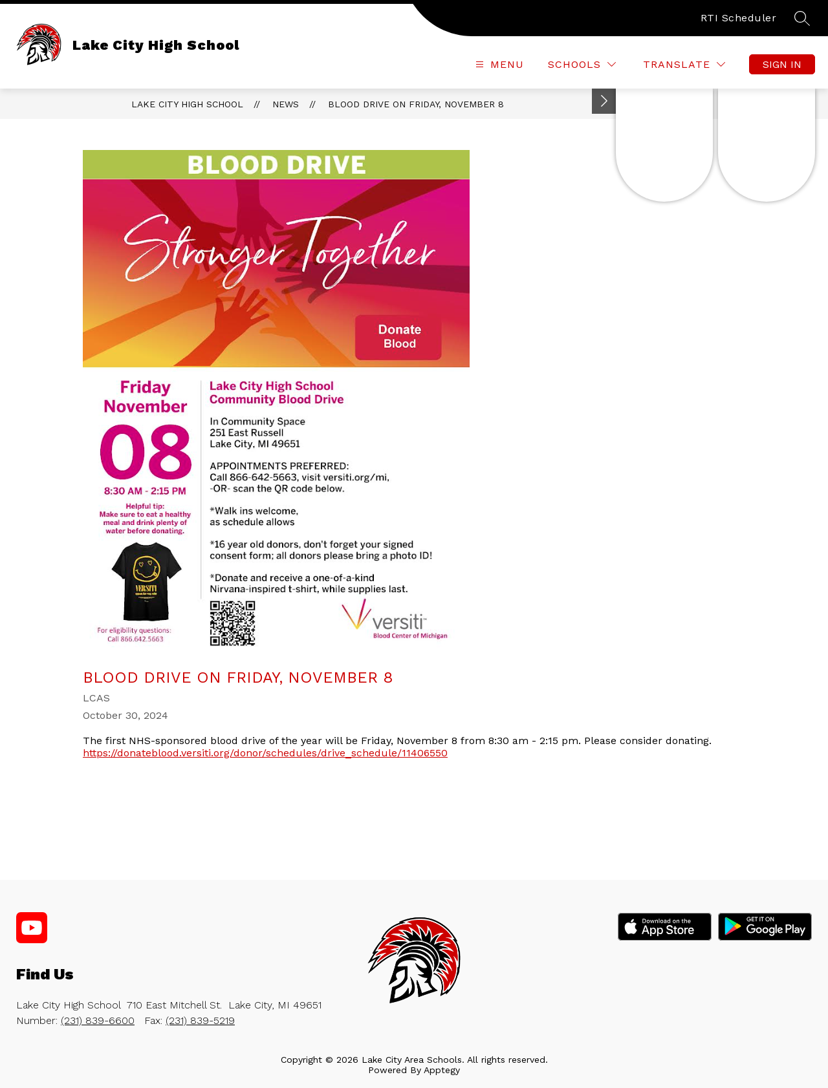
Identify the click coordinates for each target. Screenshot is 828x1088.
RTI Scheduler (739, 18)
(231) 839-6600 (98, 1020)
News (285, 104)
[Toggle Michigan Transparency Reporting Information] (604, 101)
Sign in (782, 64)
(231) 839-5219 (200, 1020)
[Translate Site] (684, 64)
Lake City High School (187, 104)
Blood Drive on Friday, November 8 (416, 104)
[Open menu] (498, 64)
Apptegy (442, 1070)
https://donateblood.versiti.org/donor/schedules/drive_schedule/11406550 (265, 753)
